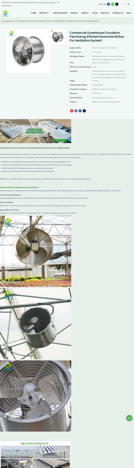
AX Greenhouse (8, 21)
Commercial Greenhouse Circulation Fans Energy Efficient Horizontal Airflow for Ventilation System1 (58, 21)
